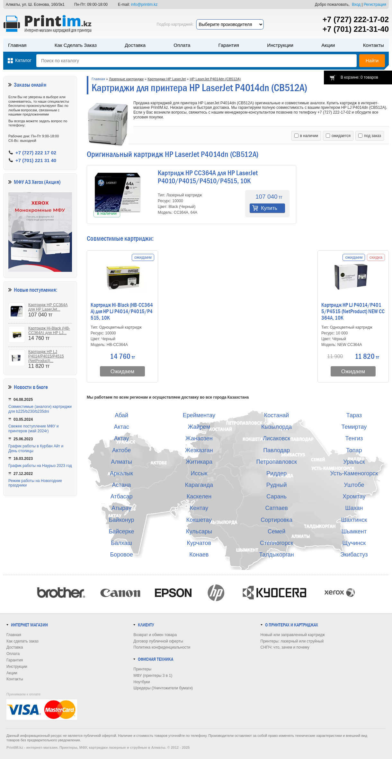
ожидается (338, 136)
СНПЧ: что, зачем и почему (285, 647)
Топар (354, 450)
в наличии (306, 136)
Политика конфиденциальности (161, 647)
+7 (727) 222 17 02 (35, 152)
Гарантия (228, 45)
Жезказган (199, 450)
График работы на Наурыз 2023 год (40, 465)
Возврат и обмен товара (155, 635)
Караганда (199, 485)
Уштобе (354, 485)
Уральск (354, 462)
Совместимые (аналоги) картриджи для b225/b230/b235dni (40, 409)
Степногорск (276, 543)
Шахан (354, 508)
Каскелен (199, 496)
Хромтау (354, 496)
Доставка (135, 45)
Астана (121, 485)
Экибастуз (354, 554)
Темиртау (354, 427)
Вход (356, 4)
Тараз (354, 415)
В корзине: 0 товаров (359, 77)
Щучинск (354, 543)
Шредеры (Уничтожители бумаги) (163, 688)
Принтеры (142, 669)
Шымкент (354, 531)
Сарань (276, 496)
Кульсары (199, 531)
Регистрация (375, 4)
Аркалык (121, 473)
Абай (121, 415)
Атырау (121, 508)
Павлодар (276, 450)
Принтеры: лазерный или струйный (292, 641)
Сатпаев (276, 508)
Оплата (182, 45)
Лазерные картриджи (126, 79)
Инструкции (280, 45)
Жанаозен (199, 438)
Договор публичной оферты (158, 641)
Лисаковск (276, 438)
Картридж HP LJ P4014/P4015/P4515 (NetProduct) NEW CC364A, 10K (353, 311)
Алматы (121, 462)
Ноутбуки (141, 682)
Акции (328, 45)
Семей (276, 531)
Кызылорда (276, 427)
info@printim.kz (144, 4)
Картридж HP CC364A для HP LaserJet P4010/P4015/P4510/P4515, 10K (208, 176)
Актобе (121, 450)
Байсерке (121, 531)
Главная (17, 45)
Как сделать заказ (76, 45)
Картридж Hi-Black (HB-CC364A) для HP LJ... (49, 330)
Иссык (199, 473)
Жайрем (199, 427)
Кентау (199, 508)
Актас (121, 427)
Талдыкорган (276, 554)
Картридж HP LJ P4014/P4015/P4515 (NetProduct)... (46, 356)
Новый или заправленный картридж (293, 635)
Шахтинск (354, 520)
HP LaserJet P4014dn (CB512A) (215, 79)
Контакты (373, 45)
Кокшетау (199, 520)
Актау (121, 438)
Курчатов (199, 543)
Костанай (276, 415)
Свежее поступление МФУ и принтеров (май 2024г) (33, 428)
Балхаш (121, 543)
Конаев (199, 554)
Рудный (276, 485)
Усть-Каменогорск (354, 473)
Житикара (199, 462)
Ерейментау (199, 415)
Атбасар (122, 496)
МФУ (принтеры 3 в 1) (152, 675)
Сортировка (276, 520)
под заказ (369, 136)
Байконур (121, 520)
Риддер (276, 473)
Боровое (121, 554)
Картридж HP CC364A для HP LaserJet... (47, 307)
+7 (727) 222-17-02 (356, 19)
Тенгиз (354, 438)
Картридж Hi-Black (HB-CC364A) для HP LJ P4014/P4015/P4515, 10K (122, 311)
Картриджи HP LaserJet (166, 79)
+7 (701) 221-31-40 (356, 29)
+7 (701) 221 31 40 (35, 160)
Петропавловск (276, 462)
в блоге (40, 387)
